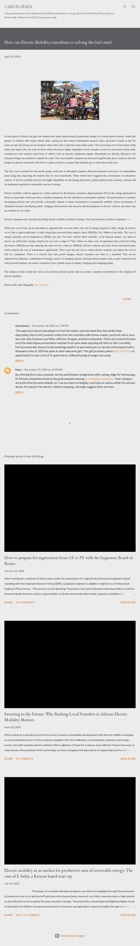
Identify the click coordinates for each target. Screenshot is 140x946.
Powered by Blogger (70, 935)
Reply (19, 361)
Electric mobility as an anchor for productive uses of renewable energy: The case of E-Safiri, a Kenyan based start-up (68, 873)
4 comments (24, 758)
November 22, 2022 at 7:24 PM (50, 325)
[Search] (124, 6)
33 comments (25, 602)
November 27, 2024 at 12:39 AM (43, 369)
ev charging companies (99, 378)
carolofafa (18, 6)
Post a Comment (28, 915)
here (128, 219)
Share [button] (127, 298)
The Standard (41, 285)
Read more (128, 602)
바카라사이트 (122, 351)
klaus (18, 369)
